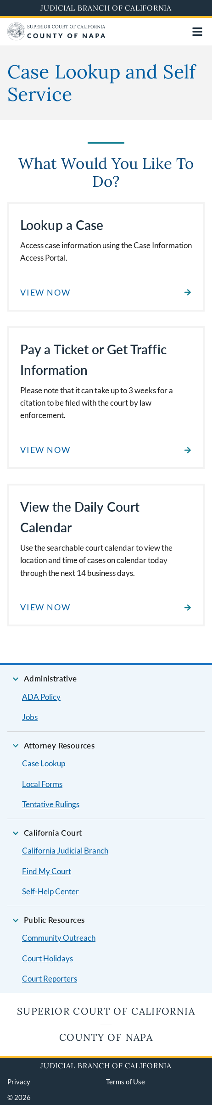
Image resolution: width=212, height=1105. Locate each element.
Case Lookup (43, 763)
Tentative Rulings (50, 804)
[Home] (56, 37)
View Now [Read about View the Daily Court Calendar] (45, 607)
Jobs (30, 717)
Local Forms (42, 784)
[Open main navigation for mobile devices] (197, 32)
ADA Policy (41, 697)
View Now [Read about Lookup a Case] (45, 292)
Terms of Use (125, 1081)
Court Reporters (49, 978)
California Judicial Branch (65, 850)
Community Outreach (58, 938)
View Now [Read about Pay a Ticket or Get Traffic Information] (45, 450)
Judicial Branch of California (106, 7)
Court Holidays (47, 958)
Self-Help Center (50, 891)
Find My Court (46, 871)
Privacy (18, 1081)
